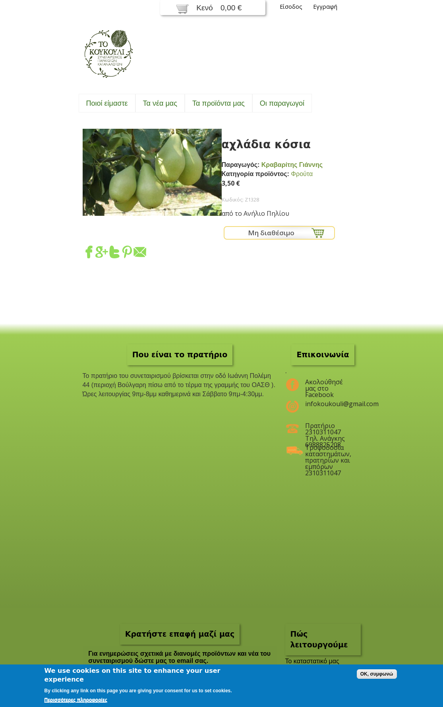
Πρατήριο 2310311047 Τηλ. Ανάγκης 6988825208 (325, 428)
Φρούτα (302, 173)
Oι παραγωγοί (282, 103)
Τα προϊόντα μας (218, 103)
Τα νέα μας (160, 103)
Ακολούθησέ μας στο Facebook (324, 385)
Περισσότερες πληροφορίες (75, 700)
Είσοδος (291, 6)
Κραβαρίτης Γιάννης (292, 164)
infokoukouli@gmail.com (328, 403)
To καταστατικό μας (312, 661)
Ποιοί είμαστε (107, 103)
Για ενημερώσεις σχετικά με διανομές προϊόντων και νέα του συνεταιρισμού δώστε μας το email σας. (179, 657)
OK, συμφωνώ (376, 674)
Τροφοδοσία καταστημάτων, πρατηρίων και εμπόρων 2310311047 (328, 450)
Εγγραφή (325, 6)
